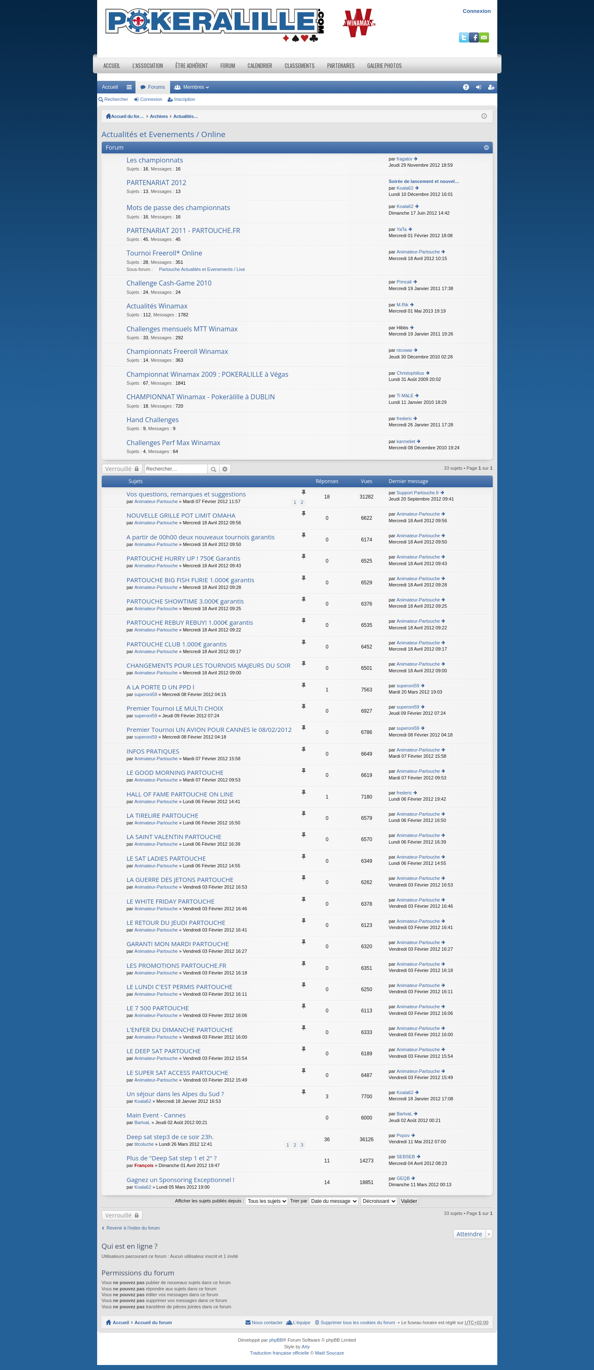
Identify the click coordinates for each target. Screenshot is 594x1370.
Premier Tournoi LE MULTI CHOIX (175, 708)
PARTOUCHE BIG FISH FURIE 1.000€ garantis (191, 580)
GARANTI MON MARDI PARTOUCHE (178, 944)
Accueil (111, 65)
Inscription (184, 99)
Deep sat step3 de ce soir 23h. (170, 1137)
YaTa (401, 229)
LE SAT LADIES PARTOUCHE (166, 858)
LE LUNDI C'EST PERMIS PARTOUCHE (180, 987)
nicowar (404, 350)
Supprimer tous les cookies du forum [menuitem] (358, 1322)
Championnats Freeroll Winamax (177, 352)
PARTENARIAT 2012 (157, 183)
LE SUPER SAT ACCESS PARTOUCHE (177, 1073)
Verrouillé (118, 469)
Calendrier (260, 65)
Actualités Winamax (157, 306)
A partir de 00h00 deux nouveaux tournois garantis (201, 537)
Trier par (324, 1200)
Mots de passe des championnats (179, 208)
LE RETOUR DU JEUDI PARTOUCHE (176, 923)
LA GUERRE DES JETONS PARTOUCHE (180, 880)
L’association (148, 65)
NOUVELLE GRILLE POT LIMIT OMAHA (181, 515)
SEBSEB (405, 1156)
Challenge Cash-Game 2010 (169, 283)
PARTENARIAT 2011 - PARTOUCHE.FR (184, 231)
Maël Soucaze (329, 1352)
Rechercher (116, 99)
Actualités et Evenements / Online (216, 116)
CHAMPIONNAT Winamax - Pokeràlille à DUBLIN (201, 397)
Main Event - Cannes (156, 1115)
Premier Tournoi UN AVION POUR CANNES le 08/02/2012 (209, 730)
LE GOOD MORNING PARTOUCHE (175, 772)
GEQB (403, 1178)
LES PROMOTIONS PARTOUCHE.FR (176, 965)
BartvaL (142, 1122)
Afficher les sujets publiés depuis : (231, 1200)
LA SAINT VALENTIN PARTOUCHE (174, 837)
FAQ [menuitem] (468, 88)
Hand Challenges (153, 420)
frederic (404, 418)
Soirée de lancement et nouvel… (424, 181)
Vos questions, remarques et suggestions (186, 494)
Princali (403, 281)
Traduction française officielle (279, 1352)
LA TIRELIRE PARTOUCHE (162, 815)
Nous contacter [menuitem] (267, 1322)
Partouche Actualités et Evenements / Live (202, 269)
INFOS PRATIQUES (153, 751)
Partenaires (341, 65)
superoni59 (145, 694)
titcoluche (143, 1144)
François (143, 1165)
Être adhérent (191, 65)
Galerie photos (384, 65)
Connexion (477, 11)
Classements (300, 65)
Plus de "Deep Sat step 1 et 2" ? (172, 1158)
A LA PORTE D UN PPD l (161, 687)
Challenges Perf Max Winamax (174, 443)
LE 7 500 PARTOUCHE (158, 1008)
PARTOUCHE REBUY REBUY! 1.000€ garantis (190, 622)
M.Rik (402, 304)
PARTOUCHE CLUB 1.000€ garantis (177, 644)
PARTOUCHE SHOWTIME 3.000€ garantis (185, 601)
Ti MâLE (405, 395)
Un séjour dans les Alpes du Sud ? (175, 1094)
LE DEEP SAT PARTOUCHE (164, 1051)
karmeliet (405, 441)
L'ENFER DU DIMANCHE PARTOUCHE (180, 1030)
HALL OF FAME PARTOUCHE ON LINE (180, 794)
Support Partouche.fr (417, 492)
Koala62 (404, 187)
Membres (193, 87)
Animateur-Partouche (418, 251)
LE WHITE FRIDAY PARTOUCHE (171, 901)
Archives (163, 116)
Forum (228, 65)
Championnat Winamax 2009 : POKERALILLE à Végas (207, 375)
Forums (156, 87)
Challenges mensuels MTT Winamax (182, 329)
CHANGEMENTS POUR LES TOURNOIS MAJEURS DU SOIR (209, 665)
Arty (306, 1346)
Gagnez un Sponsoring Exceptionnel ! (181, 1180)
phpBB (276, 1339)
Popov (402, 1135)
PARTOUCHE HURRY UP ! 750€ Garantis (184, 558)
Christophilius (410, 373)
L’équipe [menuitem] (301, 1322)
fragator (404, 158)
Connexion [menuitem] (480, 88)
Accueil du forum (130, 116)
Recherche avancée (225, 469)
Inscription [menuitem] (492, 88)
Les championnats (155, 160)
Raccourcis (130, 88)
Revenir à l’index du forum (133, 1227)
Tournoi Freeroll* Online (165, 253)
